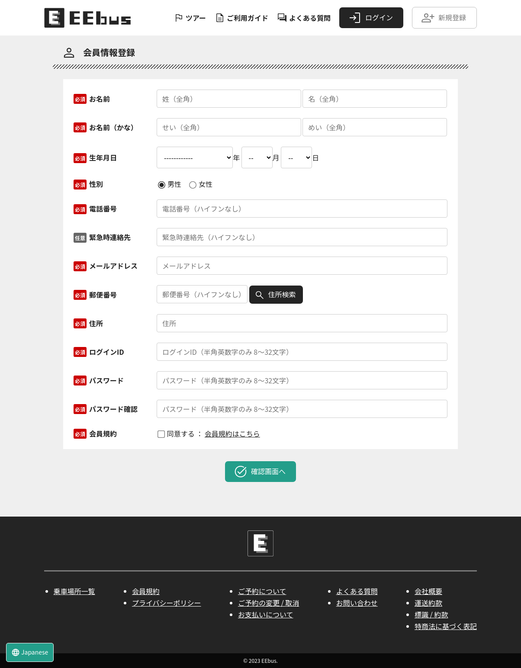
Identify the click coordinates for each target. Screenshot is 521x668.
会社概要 (428, 591)
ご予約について (262, 591)
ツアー (190, 18)
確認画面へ (260, 472)
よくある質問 (304, 18)
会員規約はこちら (232, 433)
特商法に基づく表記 (446, 626)
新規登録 (443, 18)
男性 (169, 184)
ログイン (370, 18)
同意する (176, 433)
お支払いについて (265, 614)
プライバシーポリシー (166, 602)
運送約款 (428, 602)
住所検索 (275, 294)
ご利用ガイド (241, 18)
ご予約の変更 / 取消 (268, 602)
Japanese (29, 652)
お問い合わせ (357, 602)
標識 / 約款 (431, 614)
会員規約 (146, 591)
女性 (200, 184)
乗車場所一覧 (74, 591)
